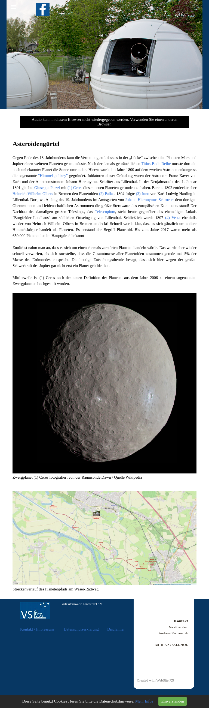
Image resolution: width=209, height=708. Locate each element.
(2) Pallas (106, 193)
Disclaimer (116, 629)
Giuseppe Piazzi (47, 187)
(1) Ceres (74, 187)
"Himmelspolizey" (53, 175)
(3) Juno (142, 193)
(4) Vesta (172, 217)
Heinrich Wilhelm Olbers (33, 193)
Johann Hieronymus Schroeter (149, 199)
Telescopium (105, 211)
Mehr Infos (144, 701)
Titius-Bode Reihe (156, 163)
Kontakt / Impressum (37, 629)
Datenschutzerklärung (81, 629)
